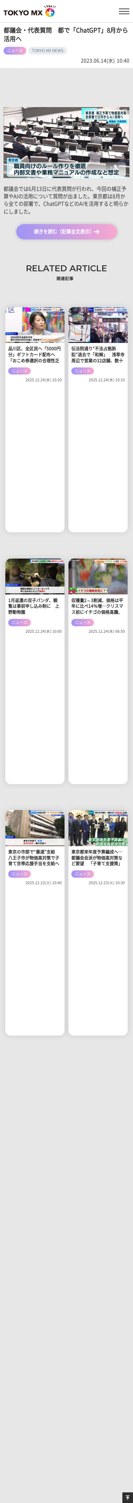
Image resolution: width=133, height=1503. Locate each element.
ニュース (15, 50)
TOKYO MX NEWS (47, 50)
